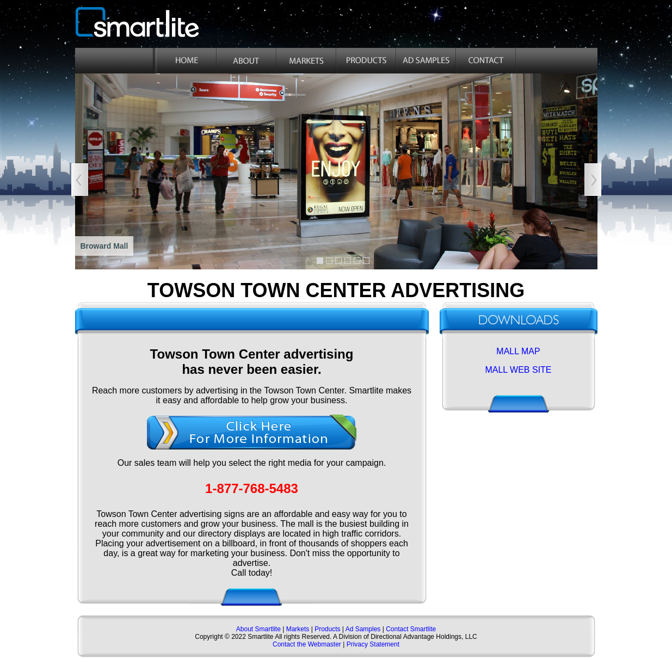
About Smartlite (259, 629)
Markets (296, 629)
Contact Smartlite (411, 629)
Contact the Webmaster (307, 644)
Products (327, 629)
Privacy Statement (373, 644)
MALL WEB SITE (518, 369)
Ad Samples (363, 629)
